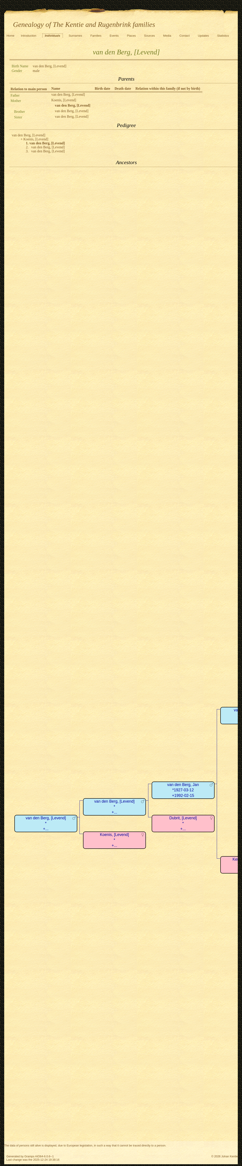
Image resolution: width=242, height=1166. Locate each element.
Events (114, 35)
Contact (184, 35)
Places (131, 35)
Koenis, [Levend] (63, 100)
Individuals (52, 35)
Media (167, 35)
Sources (149, 35)
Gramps (29, 1156)
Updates (203, 35)
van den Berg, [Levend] (68, 94)
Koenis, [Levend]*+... (114, 840)
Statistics (223, 35)
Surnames (75, 35)
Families (95, 35)
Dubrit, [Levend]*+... (183, 823)
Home (10, 35)
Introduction (28, 35)
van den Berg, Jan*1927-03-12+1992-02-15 (183, 790)
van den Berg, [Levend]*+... (46, 823)
